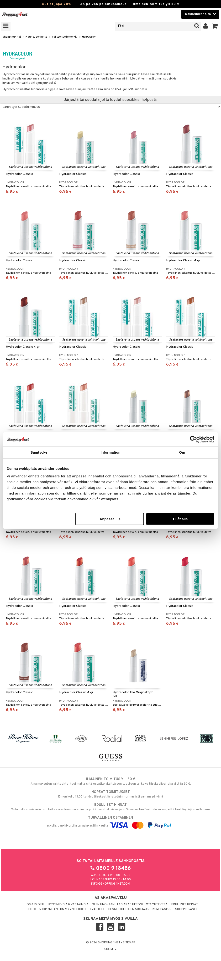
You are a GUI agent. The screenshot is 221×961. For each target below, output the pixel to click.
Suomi (110, 949)
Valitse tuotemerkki (64, 37)
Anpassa (110, 519)
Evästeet (97, 909)
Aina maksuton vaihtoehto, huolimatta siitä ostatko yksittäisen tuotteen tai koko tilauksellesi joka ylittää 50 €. (110, 781)
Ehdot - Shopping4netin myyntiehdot (56, 909)
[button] (215, 26)
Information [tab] (110, 452)
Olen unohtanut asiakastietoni (117, 905)
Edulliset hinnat (184, 905)
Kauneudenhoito (36, 37)
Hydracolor (89, 37)
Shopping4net (11, 37)
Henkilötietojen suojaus (128, 909)
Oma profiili (35, 905)
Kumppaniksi (162, 909)
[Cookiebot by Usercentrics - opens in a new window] (193, 439)
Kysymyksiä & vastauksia (68, 905)
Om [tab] (182, 452)
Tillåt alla (180, 519)
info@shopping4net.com (110, 884)
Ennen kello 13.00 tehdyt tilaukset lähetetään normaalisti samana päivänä (110, 794)
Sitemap (129, 943)
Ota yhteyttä (157, 905)
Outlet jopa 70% (56, 4)
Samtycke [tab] (39, 452)
